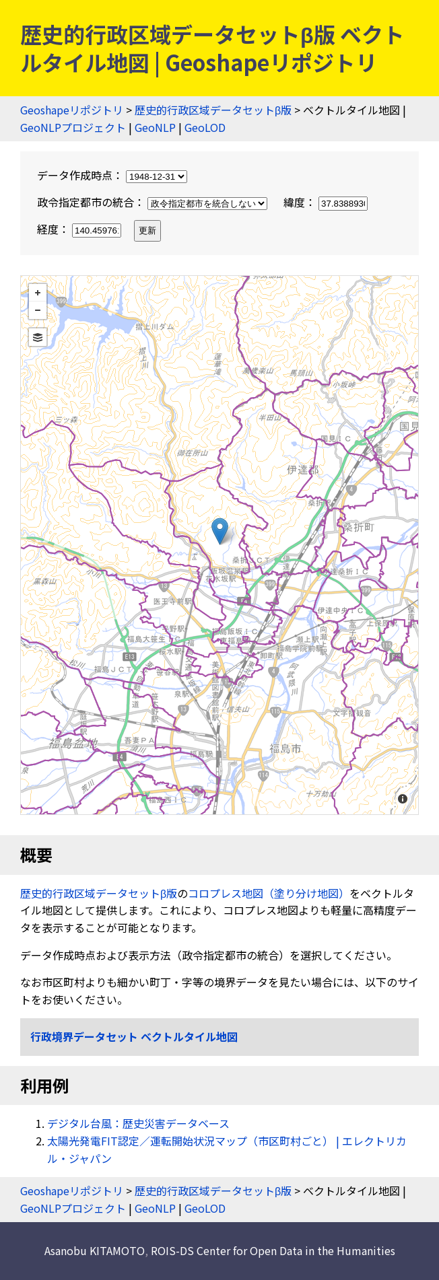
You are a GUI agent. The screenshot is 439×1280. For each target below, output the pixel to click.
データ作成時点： (112, 175)
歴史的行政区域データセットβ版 (213, 110)
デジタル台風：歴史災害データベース (138, 1123)
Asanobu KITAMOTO (94, 1250)
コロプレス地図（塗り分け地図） (268, 893)
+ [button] (37, 292)
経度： (80, 229)
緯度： (325, 202)
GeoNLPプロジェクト (73, 127)
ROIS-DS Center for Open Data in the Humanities (273, 1250)
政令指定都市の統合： (153, 202)
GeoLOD (205, 127)
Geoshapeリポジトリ (71, 110)
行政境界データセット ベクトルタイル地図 (134, 1036)
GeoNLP (155, 127)
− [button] (37, 310)
